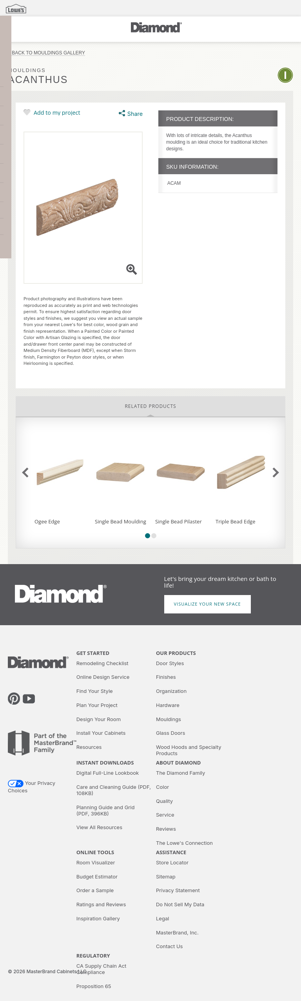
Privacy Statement (178, 890)
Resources (89, 747)
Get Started (92, 653)
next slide (274, 472)
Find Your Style (94, 691)
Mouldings (168, 719)
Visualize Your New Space (207, 604)
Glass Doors (170, 733)
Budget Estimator (97, 876)
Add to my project (57, 112)
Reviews (166, 829)
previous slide (27, 472)
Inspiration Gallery (98, 918)
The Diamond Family (180, 773)
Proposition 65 (93, 986)
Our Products (176, 653)
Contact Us (169, 946)
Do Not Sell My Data (180, 904)
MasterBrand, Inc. (177, 932)
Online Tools (95, 852)
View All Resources (99, 827)
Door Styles (170, 663)
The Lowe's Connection (184, 843)
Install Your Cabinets (101, 733)
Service (165, 815)
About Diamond (178, 762)
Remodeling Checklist (102, 663)
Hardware (168, 705)
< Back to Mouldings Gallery (46, 53)
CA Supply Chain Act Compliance (101, 969)
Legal (162, 918)
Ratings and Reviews (101, 904)
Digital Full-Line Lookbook (107, 773)
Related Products (150, 406)
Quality (164, 801)
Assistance (171, 852)
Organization (171, 691)
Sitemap (166, 876)
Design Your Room (98, 719)
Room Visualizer (95, 862)
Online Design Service (103, 677)
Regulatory (93, 955)
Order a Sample (95, 890)
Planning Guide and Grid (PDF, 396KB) (105, 810)
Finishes (166, 677)
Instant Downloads (105, 762)
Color (162, 787)
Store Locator (172, 862)
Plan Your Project (97, 705)
